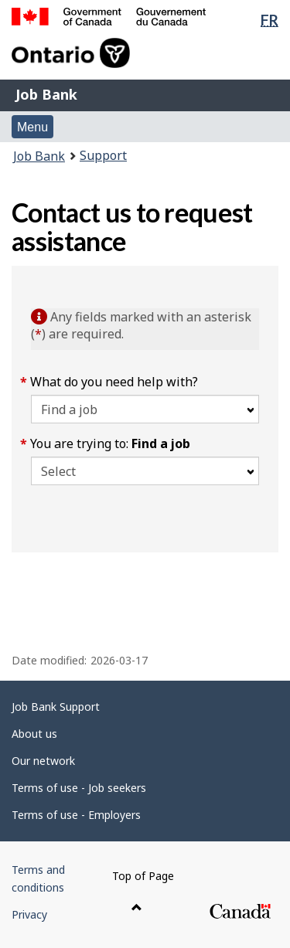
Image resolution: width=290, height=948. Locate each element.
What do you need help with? (114, 381)
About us (34, 733)
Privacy (29, 914)
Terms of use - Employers (76, 814)
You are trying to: (110, 443)
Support (103, 155)
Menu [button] (32, 127)
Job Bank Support (56, 706)
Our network (43, 760)
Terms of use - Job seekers (79, 787)
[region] (145, 579)
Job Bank (46, 94)
